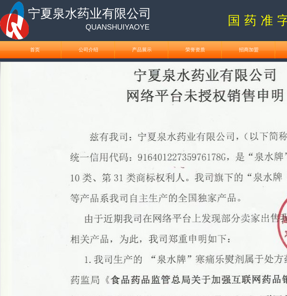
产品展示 (142, 50)
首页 (35, 50)
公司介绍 (88, 50)
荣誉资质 (195, 50)
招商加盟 (249, 50)
